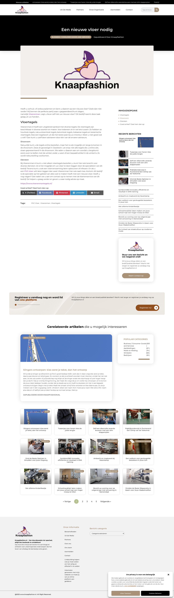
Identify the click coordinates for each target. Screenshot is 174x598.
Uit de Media (69, 535)
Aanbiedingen (129, 348)
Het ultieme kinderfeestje (129, 206)
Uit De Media (65, 10)
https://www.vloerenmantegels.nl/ (36, 183)
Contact (129, 10)
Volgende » (105, 501)
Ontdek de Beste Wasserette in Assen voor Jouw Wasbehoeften (136, 224)
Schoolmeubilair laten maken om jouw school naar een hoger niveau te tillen (134, 212)
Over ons (68, 543)
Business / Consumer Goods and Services (71, 37)
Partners (80, 10)
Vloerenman (34, 114)
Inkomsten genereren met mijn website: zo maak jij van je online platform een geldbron (72, 575)
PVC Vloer (35, 203)
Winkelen (128, 353)
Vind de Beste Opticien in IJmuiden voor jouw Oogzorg (140, 181)
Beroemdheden (70, 531)
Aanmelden (115, 10)
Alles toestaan (125, 593)
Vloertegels (55, 203)
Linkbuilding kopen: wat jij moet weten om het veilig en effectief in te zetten (72, 563)
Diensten (123, 121)
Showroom (124, 118)
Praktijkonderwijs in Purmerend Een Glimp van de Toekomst (140, 172)
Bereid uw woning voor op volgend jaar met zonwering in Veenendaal (134, 218)
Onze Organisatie (97, 10)
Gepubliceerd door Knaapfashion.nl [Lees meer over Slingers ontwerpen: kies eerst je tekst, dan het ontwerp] (41, 395)
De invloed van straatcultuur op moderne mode (135, 230)
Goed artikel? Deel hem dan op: (132, 124)
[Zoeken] (156, 10)
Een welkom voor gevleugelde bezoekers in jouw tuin (135, 201)
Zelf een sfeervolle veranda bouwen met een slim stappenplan (130, 2)
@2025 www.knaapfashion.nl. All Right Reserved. (33, 594)
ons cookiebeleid (130, 586)
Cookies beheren (155, 593)
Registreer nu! (145, 308)
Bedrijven (128, 355)
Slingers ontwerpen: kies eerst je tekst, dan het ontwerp (49, 2)
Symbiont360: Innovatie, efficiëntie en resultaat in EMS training (134, 191)
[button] (168, 574)
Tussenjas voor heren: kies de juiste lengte (88, 2)
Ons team (68, 547)
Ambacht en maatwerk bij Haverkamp (134, 196)
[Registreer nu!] (156, 308)
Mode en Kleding (131, 351)
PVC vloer (28, 171)
